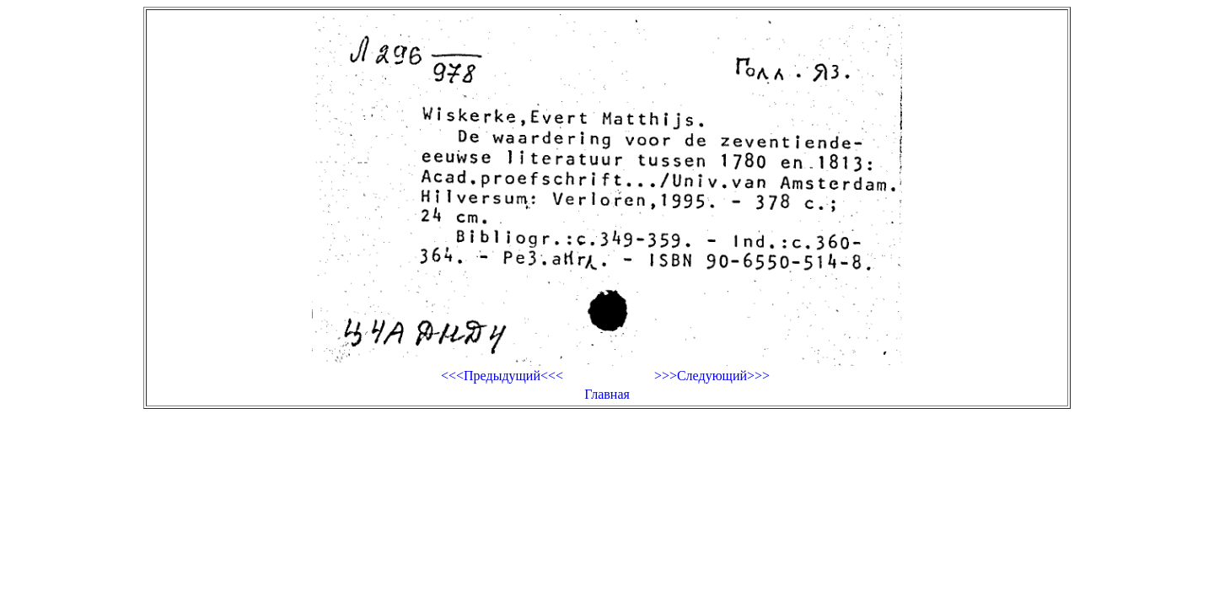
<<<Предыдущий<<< (502, 375)
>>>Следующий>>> (712, 375)
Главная (607, 394)
